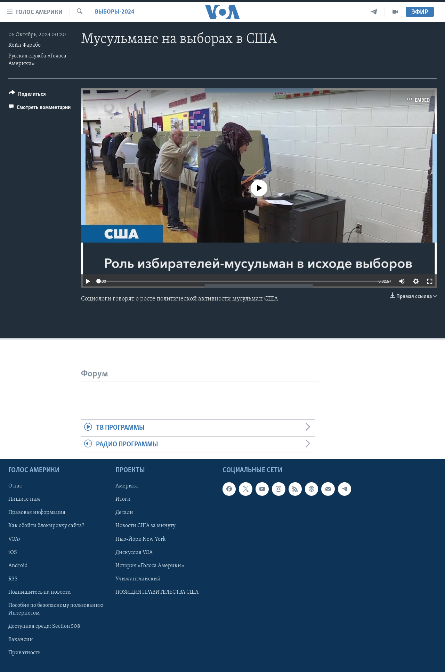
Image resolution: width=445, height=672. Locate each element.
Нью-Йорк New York (140, 539)
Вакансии (20, 639)
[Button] (27, 95)
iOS (12, 552)
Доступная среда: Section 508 (44, 626)
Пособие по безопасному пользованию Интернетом (55, 609)
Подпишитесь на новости (39, 592)
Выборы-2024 (115, 12)
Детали (124, 512)
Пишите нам (24, 499)
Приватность (24, 653)
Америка (126, 486)
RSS (13, 579)
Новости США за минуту (145, 526)
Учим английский (138, 579)
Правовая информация (36, 512)
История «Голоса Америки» (149, 565)
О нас (15, 486)
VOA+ (14, 539)
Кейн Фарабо (24, 45)
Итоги (123, 499)
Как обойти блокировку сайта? (46, 526)
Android (18, 565)
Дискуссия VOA (134, 552)
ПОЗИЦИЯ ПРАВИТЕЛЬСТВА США (157, 592)
